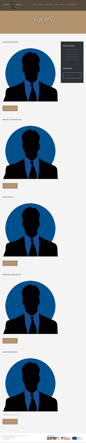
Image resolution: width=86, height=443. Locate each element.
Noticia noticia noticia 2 (72, 59)
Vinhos (56, 4)
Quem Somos (40, 4)
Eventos (62, 4)
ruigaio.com (6, 440)
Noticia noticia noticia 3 (72, 56)
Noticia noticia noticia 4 (72, 54)
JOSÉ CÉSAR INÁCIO (10, 353)
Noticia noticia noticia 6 (72, 49)
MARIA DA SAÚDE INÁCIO (12, 275)
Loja (67, 4)
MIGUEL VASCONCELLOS (12, 120)
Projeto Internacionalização (9, 438)
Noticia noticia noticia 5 (72, 52)
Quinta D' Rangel (7, 437)
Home (38, 24)
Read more (10, 108)
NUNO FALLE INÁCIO (10, 42)
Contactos (73, 4)
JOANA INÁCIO (8, 198)
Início (34, 4)
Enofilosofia (49, 4)
